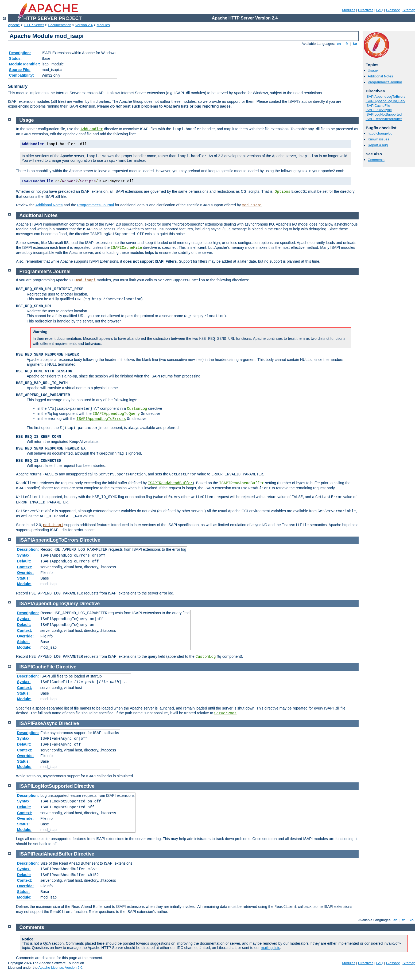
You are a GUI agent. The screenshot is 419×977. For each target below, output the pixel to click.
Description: (20, 53)
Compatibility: (21, 75)
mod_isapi (252, 205)
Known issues (378, 139)
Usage (373, 70)
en (339, 44)
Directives (365, 10)
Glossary (392, 10)
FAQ (379, 10)
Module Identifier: (24, 64)
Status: (15, 58)
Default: (24, 561)
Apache (14, 25)
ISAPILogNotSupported (384, 114)
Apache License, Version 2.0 (60, 968)
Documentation (59, 25)
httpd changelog (380, 133)
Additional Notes (380, 76)
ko (355, 44)
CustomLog (137, 409)
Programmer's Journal (385, 82)
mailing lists (270, 948)
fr (347, 44)
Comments (376, 160)
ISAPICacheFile (378, 106)
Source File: (19, 70)
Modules (348, 10)
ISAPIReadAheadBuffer (384, 119)
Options (282, 192)
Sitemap (408, 10)
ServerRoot (225, 713)
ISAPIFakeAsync (379, 110)
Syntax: (24, 555)
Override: (25, 572)
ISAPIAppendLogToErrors (385, 96)
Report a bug (378, 145)
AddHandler (91, 129)
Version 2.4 (84, 25)
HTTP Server (34, 25)
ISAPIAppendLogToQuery (385, 101)
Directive (90, 540)
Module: (24, 584)
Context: (24, 567)
